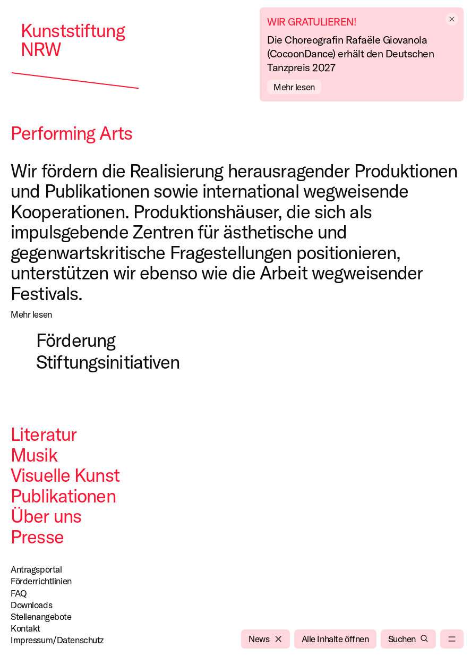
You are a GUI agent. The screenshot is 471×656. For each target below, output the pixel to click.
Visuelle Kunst (65, 475)
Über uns (46, 515)
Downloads (31, 604)
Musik (34, 454)
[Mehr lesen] (31, 314)
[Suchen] (408, 639)
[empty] (454, 19)
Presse (37, 536)
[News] (265, 639)
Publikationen (63, 495)
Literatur (43, 434)
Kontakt (25, 628)
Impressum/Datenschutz (57, 639)
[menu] (452, 639)
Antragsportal (36, 569)
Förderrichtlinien (41, 580)
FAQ (19, 593)
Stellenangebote (41, 616)
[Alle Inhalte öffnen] (335, 639)
